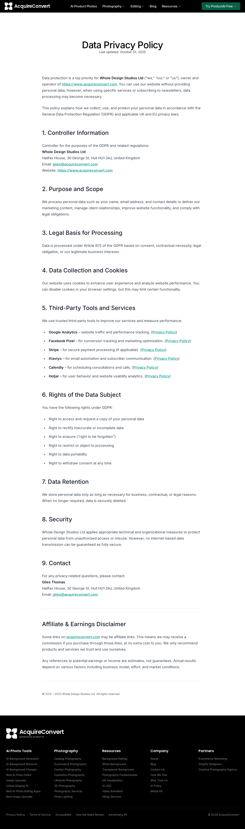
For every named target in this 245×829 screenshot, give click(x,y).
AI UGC (107, 785)
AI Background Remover (21, 764)
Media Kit (156, 791)
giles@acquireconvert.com (75, 164)
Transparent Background (118, 769)
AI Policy (156, 785)
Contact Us (157, 769)
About (154, 758)
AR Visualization (112, 780)
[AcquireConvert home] (27, 6)
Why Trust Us (159, 780)
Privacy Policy (164, 332)
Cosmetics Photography (69, 774)
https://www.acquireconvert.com (89, 84)
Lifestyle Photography (68, 780)
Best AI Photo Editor (19, 774)
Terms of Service (40, 814)
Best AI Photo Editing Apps (23, 791)
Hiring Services (111, 796)
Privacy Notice (15, 814)
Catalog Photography (67, 758)
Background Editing (114, 758)
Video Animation (112, 791)
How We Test (158, 774)
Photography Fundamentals (119, 774)
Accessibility (63, 814)
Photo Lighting (63, 796)
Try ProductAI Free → (220, 6)
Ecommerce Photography (70, 764)
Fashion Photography (67, 769)
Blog (153, 6)
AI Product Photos (83, 6)
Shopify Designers (210, 764)
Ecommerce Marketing (213, 758)
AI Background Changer (21, 769)
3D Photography (64, 785)
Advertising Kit (117, 814)
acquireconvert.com (83, 637)
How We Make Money (90, 814)
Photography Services (68, 791)
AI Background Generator (22, 758)
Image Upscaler (16, 780)
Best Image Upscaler (19, 796)
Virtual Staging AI (17, 785)
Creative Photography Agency (218, 769)
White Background (114, 764)
